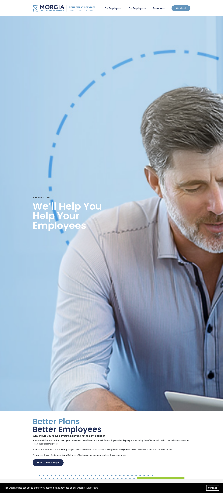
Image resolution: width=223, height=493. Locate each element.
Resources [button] (159, 8)
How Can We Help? (48, 462)
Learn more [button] (92, 488)
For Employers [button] (113, 8)
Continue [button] (212, 488)
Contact (181, 8)
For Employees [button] (137, 8)
